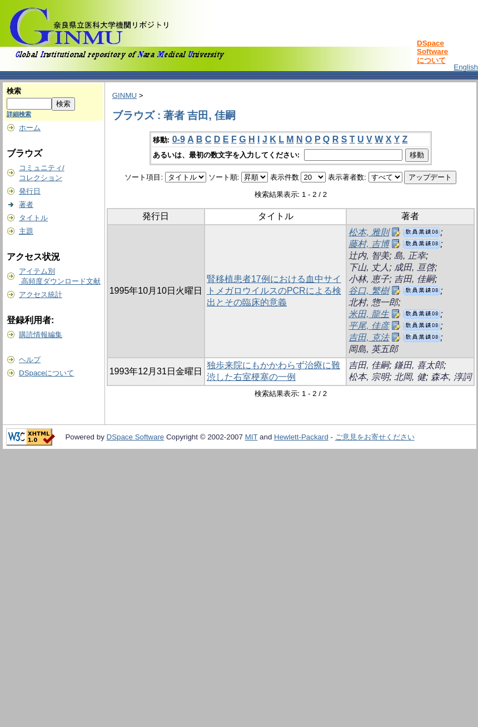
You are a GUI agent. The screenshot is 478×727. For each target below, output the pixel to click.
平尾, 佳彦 (368, 325)
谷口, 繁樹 (368, 290)
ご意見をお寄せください (375, 437)
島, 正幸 (410, 255)
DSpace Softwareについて (432, 52)
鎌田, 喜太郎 (419, 365)
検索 (14, 91)
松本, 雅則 (368, 232)
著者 (26, 204)
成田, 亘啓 (414, 267)
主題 (26, 231)
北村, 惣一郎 (373, 302)
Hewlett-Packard (301, 437)
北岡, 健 (410, 377)
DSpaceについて (46, 373)
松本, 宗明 (368, 377)
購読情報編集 (40, 334)
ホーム (30, 127)
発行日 (30, 191)
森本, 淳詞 (451, 377)
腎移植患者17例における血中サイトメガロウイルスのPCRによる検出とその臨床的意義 (274, 290)
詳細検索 (19, 114)
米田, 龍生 (368, 314)
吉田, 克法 (368, 337)
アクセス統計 (40, 294)
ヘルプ (30, 359)
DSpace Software (136, 437)
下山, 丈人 (368, 267)
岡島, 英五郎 (373, 349)
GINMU (124, 95)
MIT (251, 437)
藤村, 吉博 (368, 244)
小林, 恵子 (368, 279)
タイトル (33, 218)
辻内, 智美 (368, 255)
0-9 (178, 139)
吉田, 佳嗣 (414, 279)
